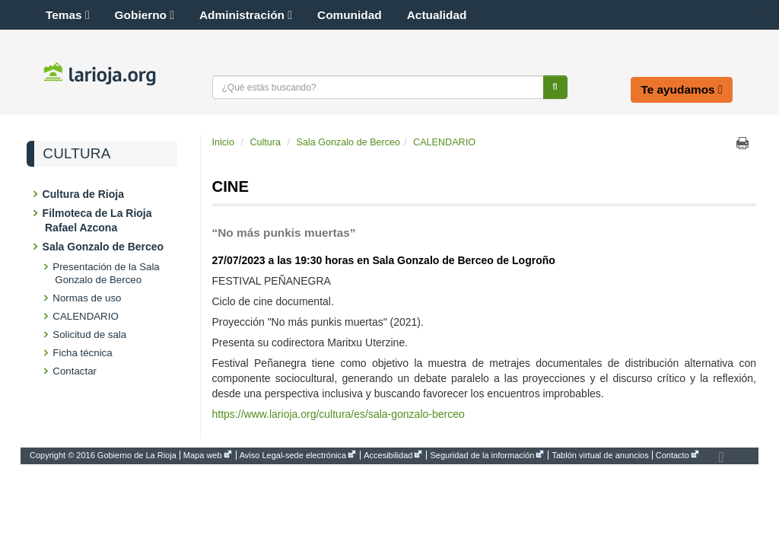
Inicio (223, 142)
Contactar (76, 371)
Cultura (76, 153)
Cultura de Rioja (84, 194)
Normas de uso (88, 298)
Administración (245, 14)
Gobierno (144, 14)
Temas (68, 14)
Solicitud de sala (90, 334)
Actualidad (437, 14)
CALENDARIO (86, 316)
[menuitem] (104, 455)
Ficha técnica (83, 352)
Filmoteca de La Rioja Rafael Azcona (98, 220)
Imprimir (742, 143)
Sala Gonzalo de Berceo (104, 247)
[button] (736, 8)
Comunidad (349, 14)
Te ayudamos (681, 89)
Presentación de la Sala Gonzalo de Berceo (107, 273)
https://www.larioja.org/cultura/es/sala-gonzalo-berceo (338, 414)
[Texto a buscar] (378, 87)
